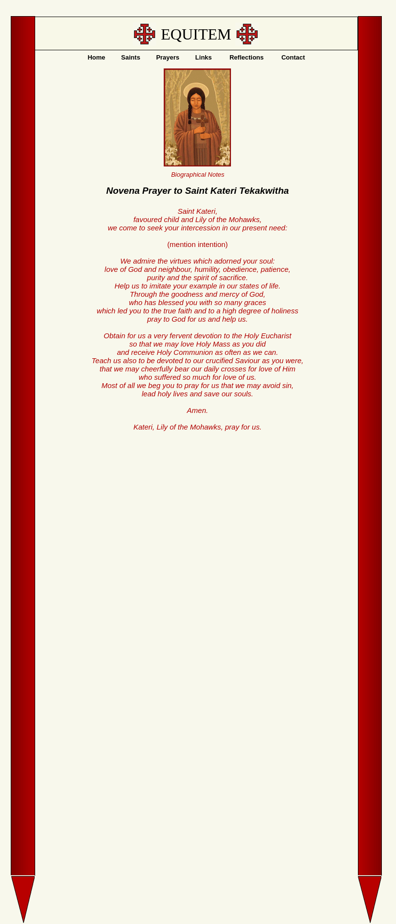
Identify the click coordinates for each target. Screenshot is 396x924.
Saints (130, 57)
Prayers (168, 57)
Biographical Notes (197, 174)
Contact (293, 57)
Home (96, 57)
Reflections (246, 57)
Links (203, 57)
